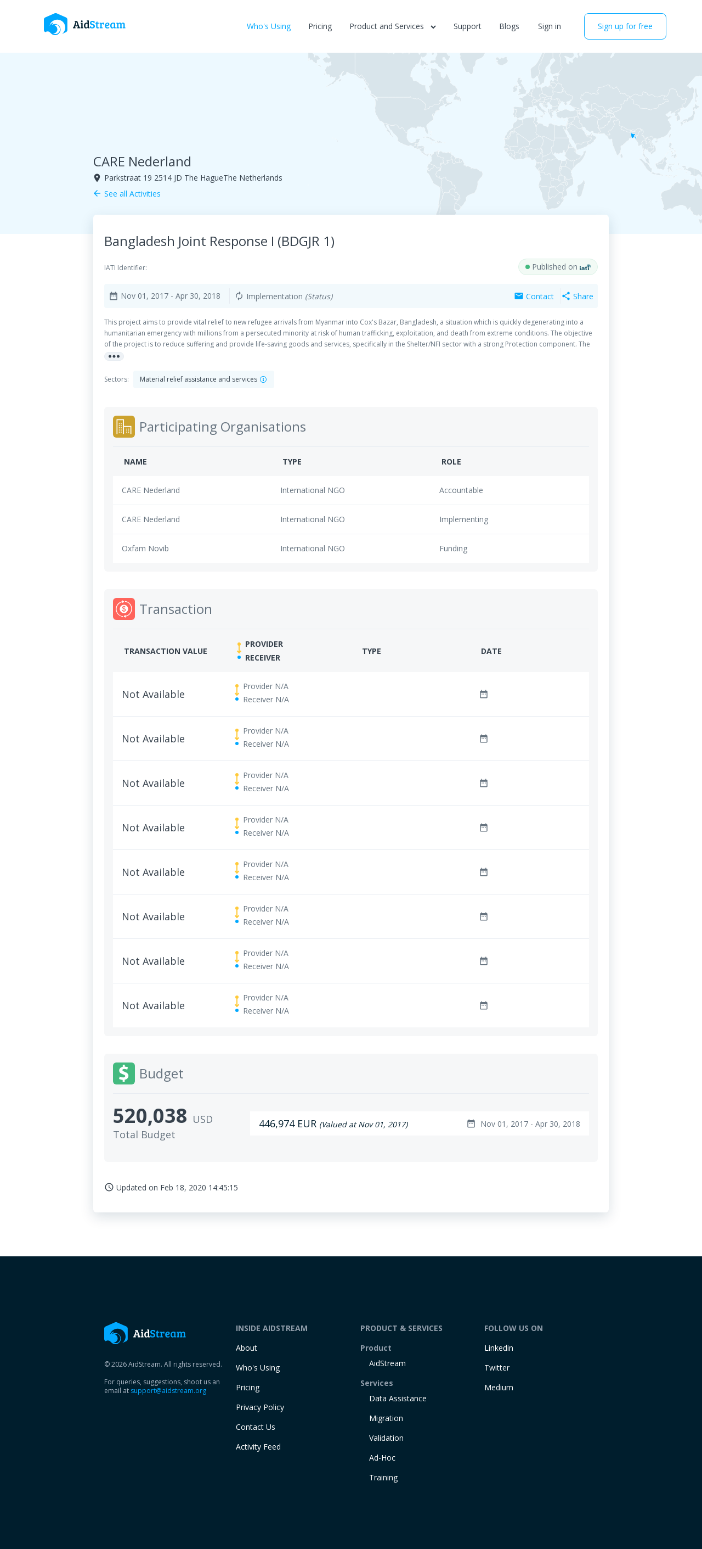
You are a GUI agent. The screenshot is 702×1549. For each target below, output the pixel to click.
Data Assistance (398, 1398)
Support (468, 26)
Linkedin (498, 1348)
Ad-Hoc (382, 1457)
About (246, 1348)
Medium (498, 1387)
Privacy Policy (260, 1407)
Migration (386, 1418)
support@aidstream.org (168, 1390)
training (383, 1477)
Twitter (496, 1367)
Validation (386, 1438)
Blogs (509, 26)
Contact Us (255, 1427)
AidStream (387, 1363)
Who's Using (269, 26)
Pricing (320, 26)
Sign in (549, 26)
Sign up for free (625, 26)
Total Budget (144, 1134)
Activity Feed (258, 1446)
